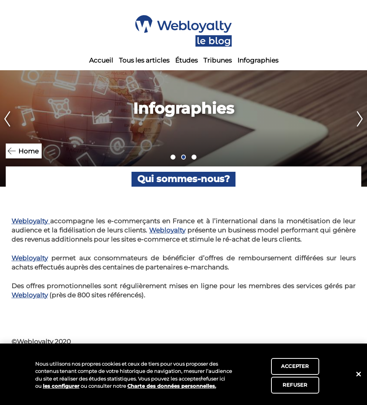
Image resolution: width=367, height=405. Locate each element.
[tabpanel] (183, 128)
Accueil (101, 60)
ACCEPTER (295, 366)
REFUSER (295, 385)
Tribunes (217, 60)
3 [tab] (194, 157)
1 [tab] (173, 157)
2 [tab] (183, 157)
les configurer (61, 386)
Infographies (257, 60)
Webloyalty (30, 221)
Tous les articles (144, 60)
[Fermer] (358, 374)
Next (361, 128)
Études (186, 60)
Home (28, 151)
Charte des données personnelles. (171, 386)
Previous (5, 128)
